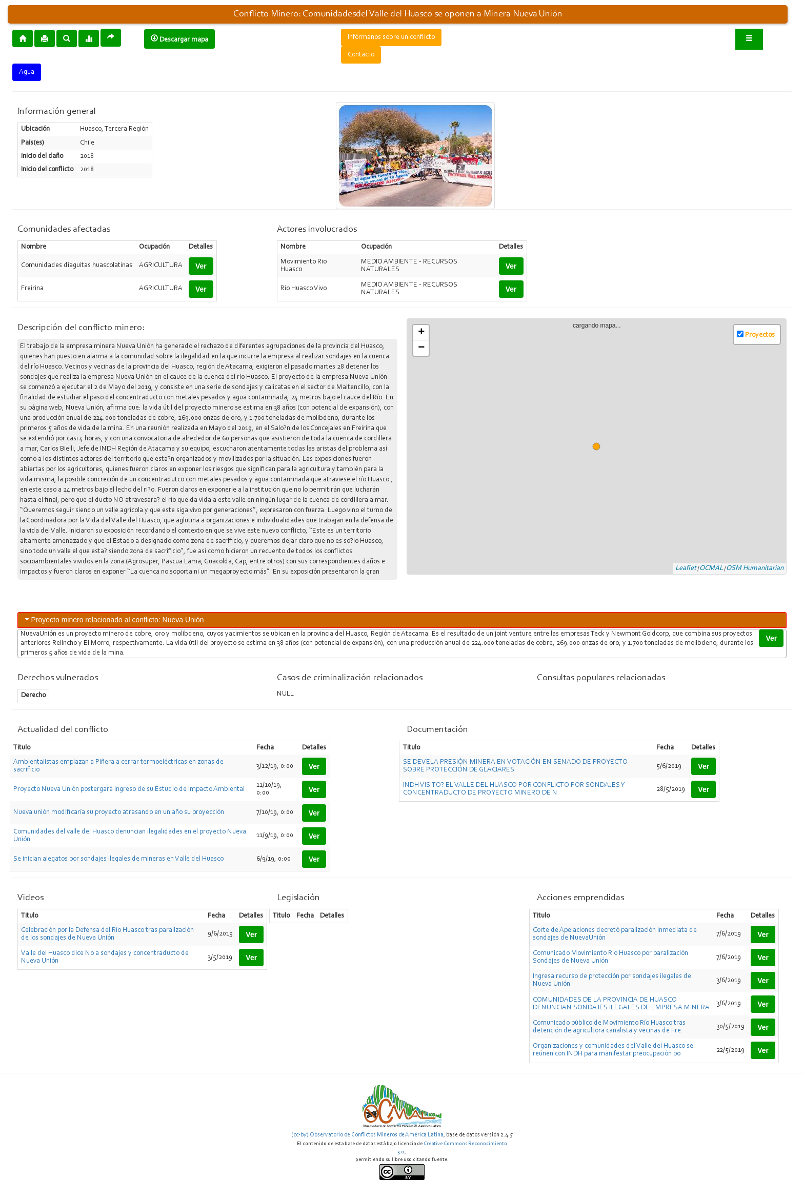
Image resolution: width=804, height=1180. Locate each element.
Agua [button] (26, 72)
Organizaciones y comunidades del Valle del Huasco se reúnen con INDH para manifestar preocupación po (613, 1050)
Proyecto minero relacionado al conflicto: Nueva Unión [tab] (113, 619)
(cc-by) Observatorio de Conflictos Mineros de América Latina (367, 1135)
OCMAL (711, 568)
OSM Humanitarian (754, 568)
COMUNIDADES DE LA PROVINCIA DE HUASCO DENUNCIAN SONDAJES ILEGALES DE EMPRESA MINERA (621, 1003)
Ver (201, 266)
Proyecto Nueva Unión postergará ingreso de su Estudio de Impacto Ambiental (129, 789)
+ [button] (421, 332)
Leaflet (685, 568)
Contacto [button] (361, 54)
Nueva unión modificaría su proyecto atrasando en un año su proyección (118, 812)
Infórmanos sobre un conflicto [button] (391, 37)
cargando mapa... (600, 447)
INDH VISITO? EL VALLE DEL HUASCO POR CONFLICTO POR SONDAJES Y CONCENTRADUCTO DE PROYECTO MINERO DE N (514, 789)
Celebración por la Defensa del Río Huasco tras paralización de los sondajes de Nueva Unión (107, 934)
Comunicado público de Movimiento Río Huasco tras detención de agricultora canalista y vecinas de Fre (609, 1027)
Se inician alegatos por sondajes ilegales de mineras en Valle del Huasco (118, 859)
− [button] (421, 348)
